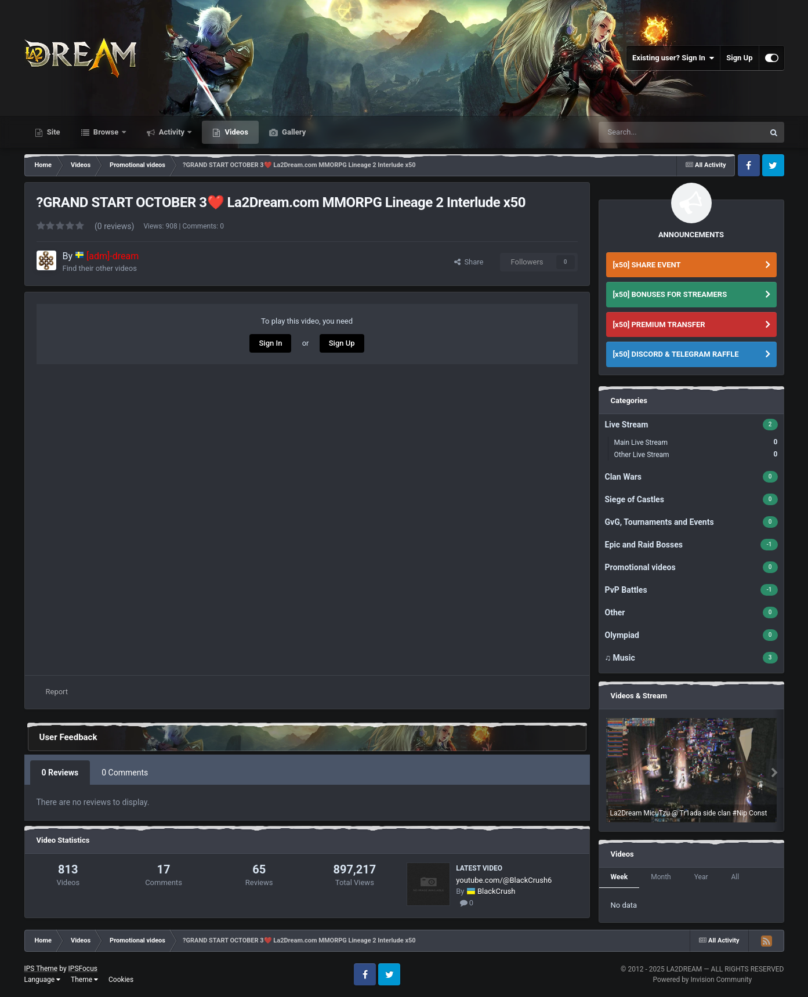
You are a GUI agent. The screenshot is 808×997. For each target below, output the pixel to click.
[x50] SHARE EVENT (647, 264)
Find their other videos (100, 268)
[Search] (639, 132)
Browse (106, 132)
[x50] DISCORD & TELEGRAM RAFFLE (676, 354)
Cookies (120, 980)
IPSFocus (82, 969)
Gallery (293, 132)
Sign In (270, 343)
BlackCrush (496, 891)
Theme (84, 980)
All (735, 877)
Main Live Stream (696, 442)
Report (57, 691)
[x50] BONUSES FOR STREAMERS (670, 294)
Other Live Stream (696, 454)
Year (701, 877)
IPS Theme (41, 969)
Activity (172, 132)
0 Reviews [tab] (60, 772)
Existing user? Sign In (673, 58)
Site (52, 132)
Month (661, 877)
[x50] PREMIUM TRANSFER (659, 324)
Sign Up (739, 57)
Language (42, 980)
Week (619, 877)
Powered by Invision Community (702, 980)
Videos (235, 132)
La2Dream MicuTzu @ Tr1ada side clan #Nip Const (688, 813)
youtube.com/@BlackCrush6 (504, 880)
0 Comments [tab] (125, 772)
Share (469, 262)
